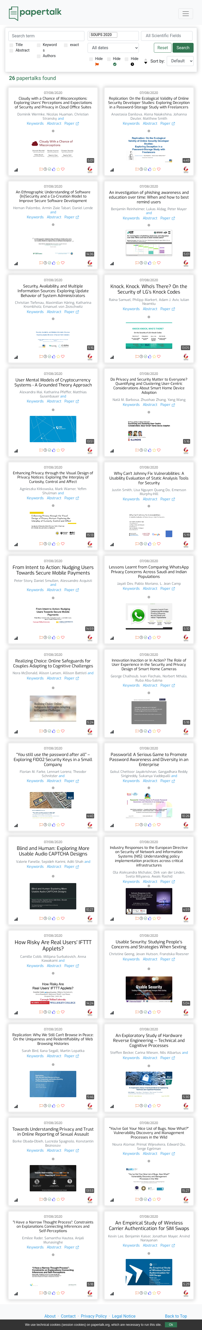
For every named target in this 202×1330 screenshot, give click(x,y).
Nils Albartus (170, 1052)
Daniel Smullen (46, 580)
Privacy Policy (94, 1316)
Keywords (47, 47)
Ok (171, 1325)
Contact (68, 1316)
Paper (71, 123)
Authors (46, 56)
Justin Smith (122, 490)
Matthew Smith (155, 118)
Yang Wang (176, 399)
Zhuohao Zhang (153, 399)
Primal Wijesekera (151, 1144)
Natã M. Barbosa (126, 399)
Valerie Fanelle (28, 861)
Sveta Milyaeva (138, 876)
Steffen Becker (121, 1052)
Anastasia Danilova (126, 114)
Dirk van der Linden (169, 872)
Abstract (19, 50)
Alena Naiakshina (157, 114)
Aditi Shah (75, 861)
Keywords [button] (35, 123)
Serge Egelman (149, 1148)
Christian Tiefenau (29, 302)
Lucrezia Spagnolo (59, 1141)
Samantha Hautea (58, 1238)
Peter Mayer (177, 209)
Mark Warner (65, 489)
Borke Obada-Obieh (28, 1141)
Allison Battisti (75, 673)
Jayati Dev (125, 583)
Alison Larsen (50, 673)
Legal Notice (123, 1316)
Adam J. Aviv (169, 300)
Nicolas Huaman (60, 114)
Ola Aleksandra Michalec (132, 872)
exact (71, 45)
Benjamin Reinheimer (127, 209)
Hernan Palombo (26, 208)
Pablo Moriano (146, 583)
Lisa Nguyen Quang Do (152, 490)
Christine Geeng (121, 954)
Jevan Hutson (147, 954)
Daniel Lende (82, 208)
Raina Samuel (120, 300)
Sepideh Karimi (53, 861)
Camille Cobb (31, 956)
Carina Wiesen (146, 1052)
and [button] (60, 118)
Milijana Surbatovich (59, 956)
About (50, 1316)
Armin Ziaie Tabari (56, 208)
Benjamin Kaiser (137, 1236)
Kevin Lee (115, 1236)
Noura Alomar (123, 1144)
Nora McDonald (25, 673)
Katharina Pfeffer (57, 392)
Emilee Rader (32, 1238)
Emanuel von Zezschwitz (63, 306)
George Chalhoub (124, 676)
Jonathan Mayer (165, 1236)
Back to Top (176, 1316)
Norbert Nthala (174, 676)
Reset (162, 47)
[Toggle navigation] (185, 13)
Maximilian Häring (60, 302)
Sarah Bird (30, 1051)
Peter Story (23, 580)
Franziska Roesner (174, 954)
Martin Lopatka (72, 1051)
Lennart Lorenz (59, 771)
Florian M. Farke (32, 771)
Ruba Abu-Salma (148, 680)
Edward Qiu (176, 1144)
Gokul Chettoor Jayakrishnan (133, 771)
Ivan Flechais (150, 676)
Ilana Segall (49, 1051)
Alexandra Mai (30, 392)
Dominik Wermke (31, 114)
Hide (96, 61)
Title (16, 45)
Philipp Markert (145, 300)
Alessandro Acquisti (76, 580)
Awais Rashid (162, 876)
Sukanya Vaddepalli (154, 776)
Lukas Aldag (156, 209)
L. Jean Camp (170, 583)
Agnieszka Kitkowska (36, 489)
